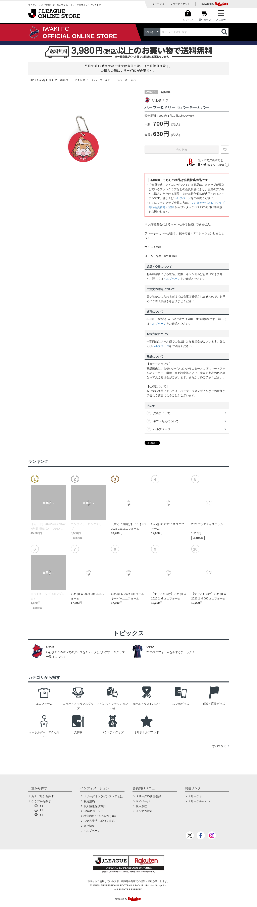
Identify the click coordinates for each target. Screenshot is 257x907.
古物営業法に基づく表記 (99, 820)
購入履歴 (141, 806)
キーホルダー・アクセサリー (72, 80)
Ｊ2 (41, 810)
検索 (224, 32)
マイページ (143, 801)
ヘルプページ (182, 198)
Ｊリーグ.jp (158, 3)
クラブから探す (41, 801)
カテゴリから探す (42, 796)
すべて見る (219, 746)
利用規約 (89, 801)
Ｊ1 (41, 805)
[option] (83, 140)
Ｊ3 (41, 814)
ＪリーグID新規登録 (148, 796)
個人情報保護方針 (95, 806)
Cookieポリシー (94, 811)
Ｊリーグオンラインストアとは (103, 796)
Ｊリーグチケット (180, 3)
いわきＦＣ (44, 80)
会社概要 (89, 825)
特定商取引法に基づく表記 (100, 816)
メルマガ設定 (144, 811)
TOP (31, 80)
